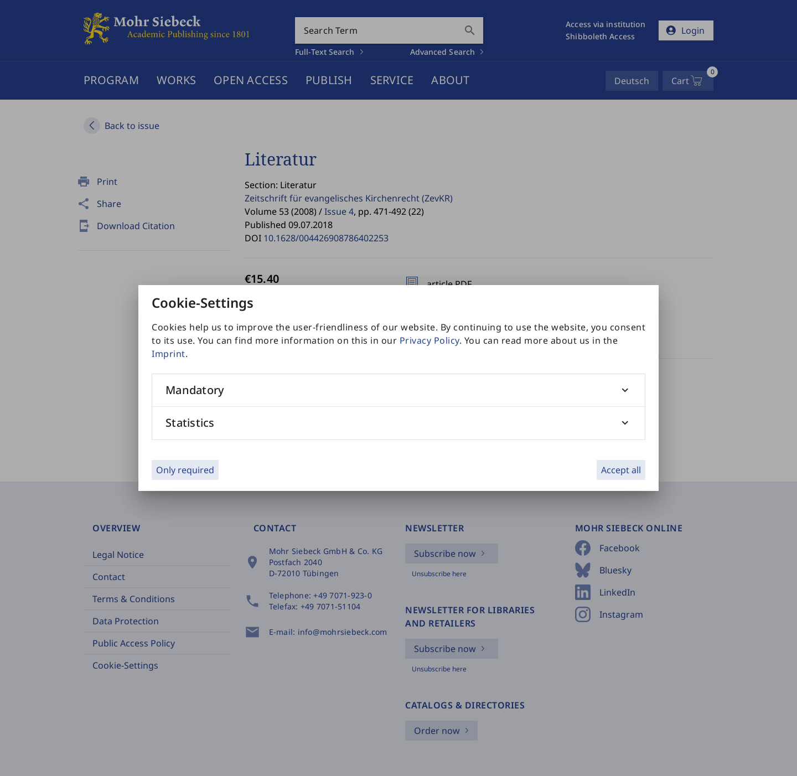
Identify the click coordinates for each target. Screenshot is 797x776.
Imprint (168, 354)
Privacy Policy (429, 340)
